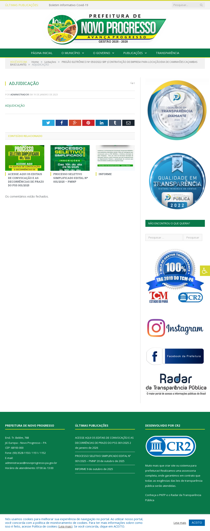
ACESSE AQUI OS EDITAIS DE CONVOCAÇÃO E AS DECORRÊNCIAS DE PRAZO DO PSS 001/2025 (26, 179)
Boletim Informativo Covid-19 (68, 5)
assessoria (189, 470)
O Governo (101, 53)
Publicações (133, 53)
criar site (170, 465)
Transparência (167, 53)
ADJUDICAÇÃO (15, 105)
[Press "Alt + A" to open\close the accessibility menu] (205, 271)
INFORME (105, 174)
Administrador (19, 94)
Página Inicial (41, 53)
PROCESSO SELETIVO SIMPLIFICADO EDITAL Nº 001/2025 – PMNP (70, 177)
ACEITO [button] (197, 522)
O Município (71, 53)
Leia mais (65, 526)
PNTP (162, 495)
